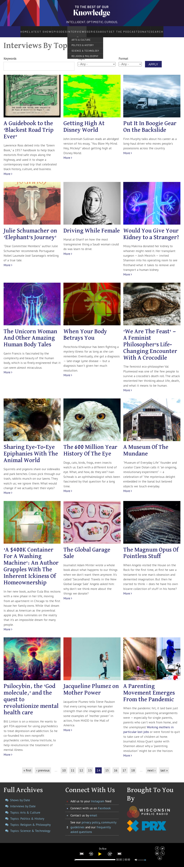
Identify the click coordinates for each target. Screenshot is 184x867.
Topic (81, 55)
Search (167, 29)
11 (72, 766)
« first (27, 766)
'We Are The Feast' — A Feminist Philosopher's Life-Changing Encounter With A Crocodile (150, 341)
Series (88, 29)
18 (133, 766)
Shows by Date (20, 796)
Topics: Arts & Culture (25, 808)
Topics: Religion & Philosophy (30, 821)
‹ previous (43, 766)
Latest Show (31, 29)
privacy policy (91, 818)
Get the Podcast (129, 29)
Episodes (49, 29)
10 (64, 766)
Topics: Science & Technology (30, 827)
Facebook (104, 804)
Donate (153, 29)
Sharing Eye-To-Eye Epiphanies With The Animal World (31, 450)
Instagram (97, 797)
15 (107, 766)
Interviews (67, 29)
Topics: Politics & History (27, 815)
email (93, 811)
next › (151, 766)
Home (15, 29)
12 (81, 766)
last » (164, 766)
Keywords (10, 55)
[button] (82, 853)
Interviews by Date (23, 802)
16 (116, 766)
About (106, 29)
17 (124, 766)
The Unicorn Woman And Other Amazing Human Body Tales (30, 334)
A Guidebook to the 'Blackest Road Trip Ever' (29, 126)
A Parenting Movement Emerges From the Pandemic (149, 689)
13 (90, 766)
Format (123, 55)
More (7, 170)
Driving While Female (91, 227)
